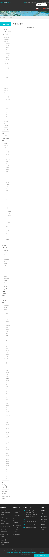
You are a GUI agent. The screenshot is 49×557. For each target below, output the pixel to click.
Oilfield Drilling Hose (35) (6, 150)
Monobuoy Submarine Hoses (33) (6, 271)
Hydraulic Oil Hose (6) (7, 114)
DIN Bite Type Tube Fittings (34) (7, 389)
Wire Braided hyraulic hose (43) (6, 64)
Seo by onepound (25, 554)
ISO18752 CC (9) (7, 49)
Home (44, 513)
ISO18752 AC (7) (7, 85)
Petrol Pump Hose (16, 529)
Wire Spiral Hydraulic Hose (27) (6, 39)
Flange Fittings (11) (7, 397)
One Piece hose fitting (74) (7, 337)
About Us (44, 516)
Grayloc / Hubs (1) (8, 221)
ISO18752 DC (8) (7, 44)
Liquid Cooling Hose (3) (4, 485)
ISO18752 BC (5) (7, 81)
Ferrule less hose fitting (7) (7, 319)
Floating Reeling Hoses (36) (6, 253)
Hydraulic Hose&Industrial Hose (5, 512)
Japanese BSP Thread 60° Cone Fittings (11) (7, 407)
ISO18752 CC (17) (7, 76)
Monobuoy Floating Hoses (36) (6, 262)
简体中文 (47, 8)
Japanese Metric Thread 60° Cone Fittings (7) (7, 421)
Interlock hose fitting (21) (7, 328)
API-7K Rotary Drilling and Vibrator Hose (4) (7, 171)
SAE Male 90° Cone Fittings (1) (7, 474)
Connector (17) (7, 207)
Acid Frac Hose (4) (6, 144)
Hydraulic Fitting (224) (6, 307)
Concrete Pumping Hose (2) (6, 127)
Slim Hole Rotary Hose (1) (7, 230)
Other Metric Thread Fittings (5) (7, 463)
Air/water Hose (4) (7, 101)
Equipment (17, 515)
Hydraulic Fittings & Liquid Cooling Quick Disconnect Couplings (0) (5, 294)
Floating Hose (4, 523)
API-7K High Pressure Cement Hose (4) (7, 159)
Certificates (45, 521)
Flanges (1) (8, 216)
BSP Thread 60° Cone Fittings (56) (7, 370)
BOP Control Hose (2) (7, 197)
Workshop (17, 518)
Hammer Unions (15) (8, 212)
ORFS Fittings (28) (7, 455)
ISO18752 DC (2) (7, 71)
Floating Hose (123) (5, 246)
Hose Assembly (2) (6, 121)
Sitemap (44, 529)
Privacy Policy (44, 550)
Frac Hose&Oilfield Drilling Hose (4, 519)
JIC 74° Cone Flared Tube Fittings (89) (7, 433)
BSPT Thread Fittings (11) (7, 379)
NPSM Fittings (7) (7, 442)
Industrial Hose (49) (6, 89)
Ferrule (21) (7, 312)
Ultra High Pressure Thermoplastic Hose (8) (5, 495)
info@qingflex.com (31, 2)
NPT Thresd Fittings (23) (7, 449)
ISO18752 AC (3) (7, 58)
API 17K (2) (7, 203)
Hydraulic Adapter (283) (6, 361)
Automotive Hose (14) (7, 107)
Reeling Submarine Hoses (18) (6, 279)
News (43, 524)
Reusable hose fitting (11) (7, 346)
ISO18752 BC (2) (7, 54)
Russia (39, 8)
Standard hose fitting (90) (7, 353)
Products (44, 519)
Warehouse (17, 525)
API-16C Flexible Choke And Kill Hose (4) (7, 186)
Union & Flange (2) (7, 239)
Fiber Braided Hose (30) (6, 95)
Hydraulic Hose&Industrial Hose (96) (5, 32)
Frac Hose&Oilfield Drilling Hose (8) (5, 137)
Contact (44, 527)
